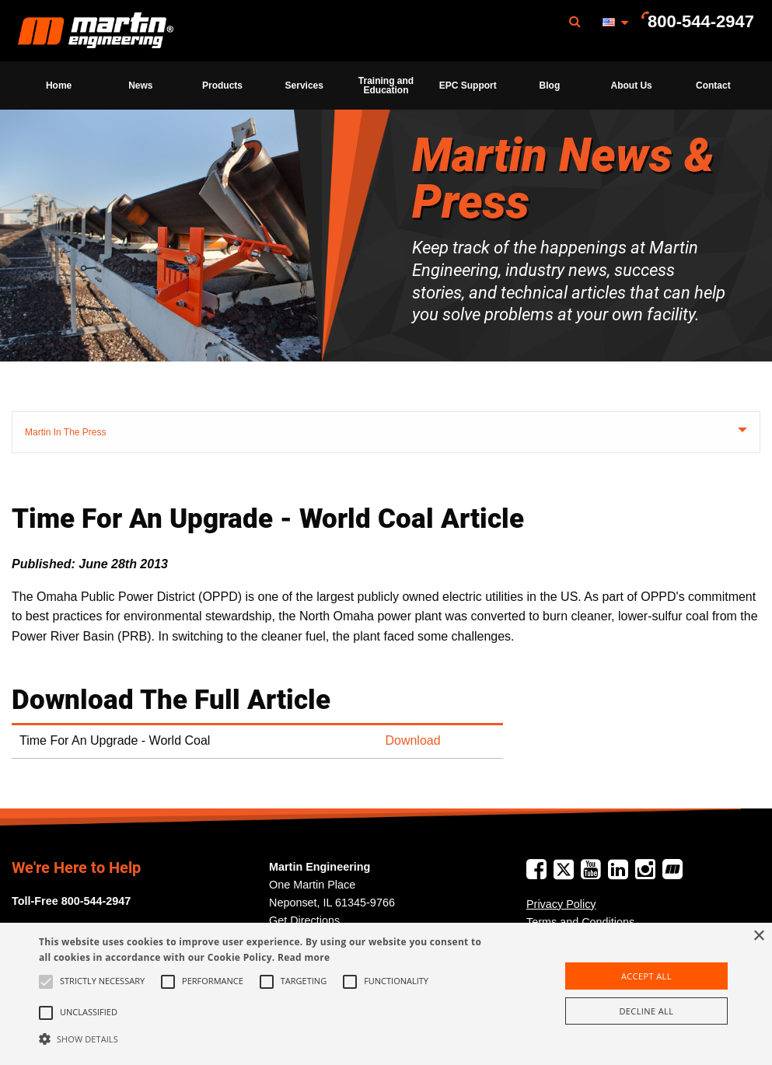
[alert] (386, 994)
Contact (713, 85)
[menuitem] (95, 30)
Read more (304, 957)
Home (59, 85)
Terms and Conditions (580, 922)
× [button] (758, 936)
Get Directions (304, 920)
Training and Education (386, 85)
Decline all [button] (646, 1011)
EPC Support (468, 85)
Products (222, 85)
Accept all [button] (646, 976)
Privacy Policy (561, 904)
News (140, 85)
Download (412, 740)
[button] (264, 1038)
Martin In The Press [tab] (65, 432)
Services (304, 85)
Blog (550, 85)
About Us (630, 85)
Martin (95, 31)
